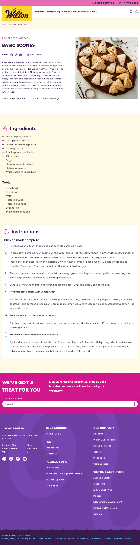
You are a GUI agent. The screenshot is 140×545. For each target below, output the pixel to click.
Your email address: (13, 398)
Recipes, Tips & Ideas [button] (59, 11)
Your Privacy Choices (64, 538)
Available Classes (102, 477)
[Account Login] (136, 11)
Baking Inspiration (102, 445)
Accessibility (83, 538)
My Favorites (128, 3)
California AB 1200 (123, 538)
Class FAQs (99, 483)
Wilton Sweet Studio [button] (85, 11)
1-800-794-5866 (13, 428)
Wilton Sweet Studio (104, 439)
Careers (97, 451)
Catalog (97, 514)
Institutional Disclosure (105, 508)
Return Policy (52, 467)
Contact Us (51, 453)
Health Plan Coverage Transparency (64, 473)
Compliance (52, 485)
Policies (97, 496)
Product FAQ (52, 447)
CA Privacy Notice (26, 538)
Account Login (53, 433)
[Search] (131, 11)
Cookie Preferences (101, 538)
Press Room (99, 458)
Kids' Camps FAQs (102, 490)
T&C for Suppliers (55, 479)
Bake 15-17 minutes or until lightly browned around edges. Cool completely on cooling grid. (60, 284)
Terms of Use (45, 538)
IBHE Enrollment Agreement (107, 502)
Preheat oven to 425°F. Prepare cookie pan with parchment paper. (47, 245)
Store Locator (103, 3)
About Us (98, 433)
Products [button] (40, 11)
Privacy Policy (8, 538)
